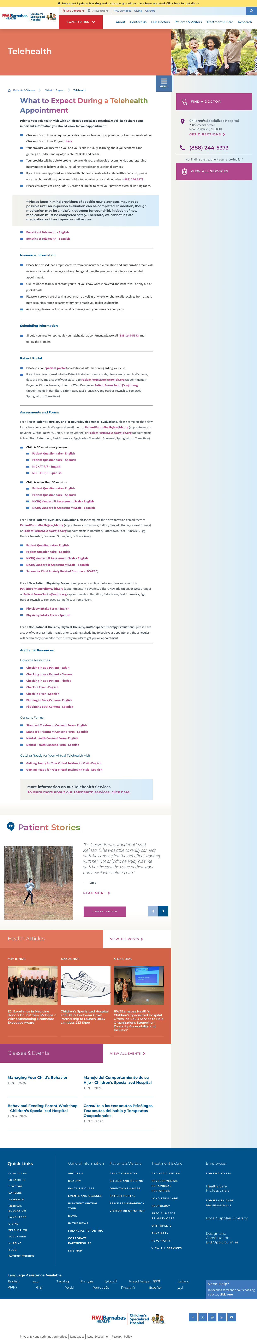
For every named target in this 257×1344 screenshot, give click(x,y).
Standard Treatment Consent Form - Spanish (57, 732)
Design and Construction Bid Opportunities (222, 1237)
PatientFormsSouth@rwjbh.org (116, 385)
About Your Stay (124, 1173)
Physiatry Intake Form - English (48, 608)
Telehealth (17, 1230)
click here (226, 1294)
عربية (35, 1281)
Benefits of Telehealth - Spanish (48, 239)
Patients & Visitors (24, 90)
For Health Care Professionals (220, 1203)
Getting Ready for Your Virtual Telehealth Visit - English (63, 763)
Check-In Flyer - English (42, 687)
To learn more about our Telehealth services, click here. (79, 792)
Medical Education (17, 1208)
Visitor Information (127, 1210)
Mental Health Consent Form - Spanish (52, 745)
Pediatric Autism (165, 1173)
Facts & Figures (81, 1188)
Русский (128, 1287)
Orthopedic (161, 1225)
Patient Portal (122, 1195)
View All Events (125, 1053)
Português (101, 1287)
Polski (69, 1287)
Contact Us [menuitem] (138, 22)
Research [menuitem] (245, 22)
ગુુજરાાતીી (111, 1281)
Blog (12, 1249)
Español (155, 1287)
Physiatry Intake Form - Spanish (48, 615)
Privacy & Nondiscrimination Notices (43, 1336)
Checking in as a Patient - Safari (48, 668)
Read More (94, 893)
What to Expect (55, 90)
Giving (138, 10)
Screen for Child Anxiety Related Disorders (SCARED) (62, 571)
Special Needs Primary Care (163, 1216)
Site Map (75, 1250)
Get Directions (73, 10)
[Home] (29, 17)
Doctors (15, 1186)
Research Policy (122, 1336)
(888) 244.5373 (133, 179)
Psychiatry (161, 1240)
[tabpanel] (38, 883)
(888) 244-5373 (129, 335)
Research (16, 1199)
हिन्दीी (156, 1281)
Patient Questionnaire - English (53, 453)
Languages (17, 1217)
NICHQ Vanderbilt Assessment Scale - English (63, 501)
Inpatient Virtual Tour (83, 1206)
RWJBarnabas (122, 10)
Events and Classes (85, 1195)
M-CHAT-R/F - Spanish (47, 473)
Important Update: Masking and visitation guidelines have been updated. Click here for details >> (130, 3)
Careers (150, 10)
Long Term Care (164, 1198)
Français (87, 1281)
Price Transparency (127, 1203)
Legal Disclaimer (98, 1336)
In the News (78, 1223)
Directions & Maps (125, 1188)
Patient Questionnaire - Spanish (54, 460)
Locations (16, 1180)
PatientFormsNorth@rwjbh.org (103, 380)
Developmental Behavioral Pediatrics (164, 1185)
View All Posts (124, 939)
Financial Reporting (85, 1230)
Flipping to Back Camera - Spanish (49, 707)
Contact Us (17, 1173)
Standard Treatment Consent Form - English (56, 725)
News (72, 1215)
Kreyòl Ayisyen (140, 1281)
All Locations (97, 11)
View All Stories (105, 911)
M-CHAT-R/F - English (46, 466)
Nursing (15, 1243)
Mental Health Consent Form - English (52, 738)
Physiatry (160, 1233)
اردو (180, 1287)
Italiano (183, 1281)
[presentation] (125, 871)
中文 (39, 1287)
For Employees (218, 1173)
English (13, 1281)
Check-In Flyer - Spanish (42, 694)
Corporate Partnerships (79, 1241)
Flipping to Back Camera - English (49, 700)
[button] (251, 11)
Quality (74, 1180)
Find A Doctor (201, 102)
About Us (75, 1173)
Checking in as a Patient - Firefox (48, 681)
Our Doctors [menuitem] (160, 22)
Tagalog (62, 1281)
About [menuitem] (120, 22)
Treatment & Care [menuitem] (220, 22)
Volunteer (17, 1236)
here (69, 141)
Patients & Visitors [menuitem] (188, 22)
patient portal (56, 368)
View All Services (204, 171)
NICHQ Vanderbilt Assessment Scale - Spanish (63, 508)
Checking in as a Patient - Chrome (49, 674)
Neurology (160, 1205)
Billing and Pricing (126, 1180)
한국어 (12, 1287)
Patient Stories (21, 1256)
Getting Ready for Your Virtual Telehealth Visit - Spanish (64, 770)
